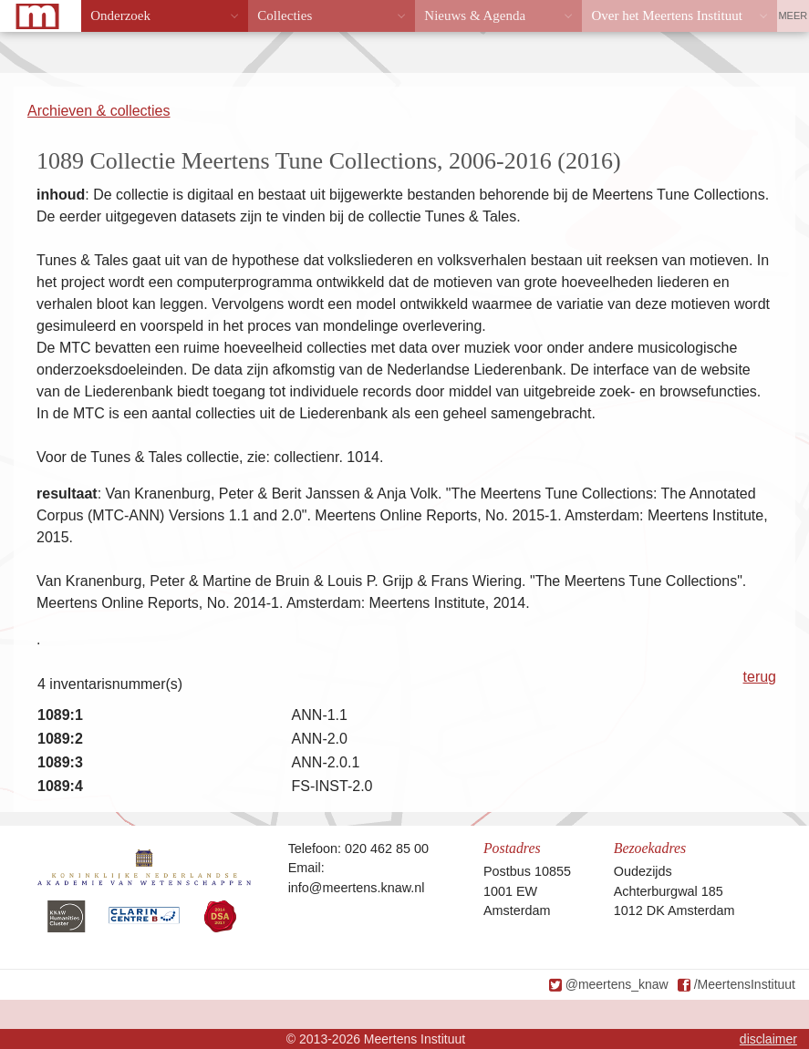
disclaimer (768, 1039)
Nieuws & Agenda (474, 15)
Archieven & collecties (99, 110)
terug (759, 676)
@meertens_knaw (617, 984)
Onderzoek (120, 15)
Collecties (284, 15)
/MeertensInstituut (744, 984)
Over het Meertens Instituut (666, 15)
